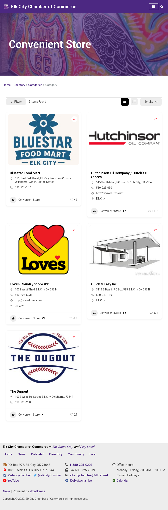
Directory (19, 85)
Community (76, 454)
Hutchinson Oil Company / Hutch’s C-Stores (120, 175)
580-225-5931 (23, 294)
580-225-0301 (105, 187)
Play (83, 447)
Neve (6, 491)
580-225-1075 (23, 187)
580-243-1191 (105, 294)
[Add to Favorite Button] (74, 119)
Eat (54, 447)
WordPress (37, 491)
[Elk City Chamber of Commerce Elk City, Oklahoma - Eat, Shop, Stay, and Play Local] (39, 7)
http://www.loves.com (28, 300)
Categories (35, 85)
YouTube (11, 480)
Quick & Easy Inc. (104, 284)
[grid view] (125, 102)
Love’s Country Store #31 (30, 284)
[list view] (134, 102)
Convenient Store (25, 200)
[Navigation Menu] (153, 6)
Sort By (148, 101)
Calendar (37, 454)
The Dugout (19, 391)
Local (90, 447)
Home (7, 85)
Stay (70, 447)
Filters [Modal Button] (16, 101)
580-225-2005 (23, 402)
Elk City (100, 198)
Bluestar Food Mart (25, 173)
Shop (61, 447)
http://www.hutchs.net (109, 193)
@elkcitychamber (19, 475)
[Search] (161, 6)
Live (92, 454)
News (22, 454)
